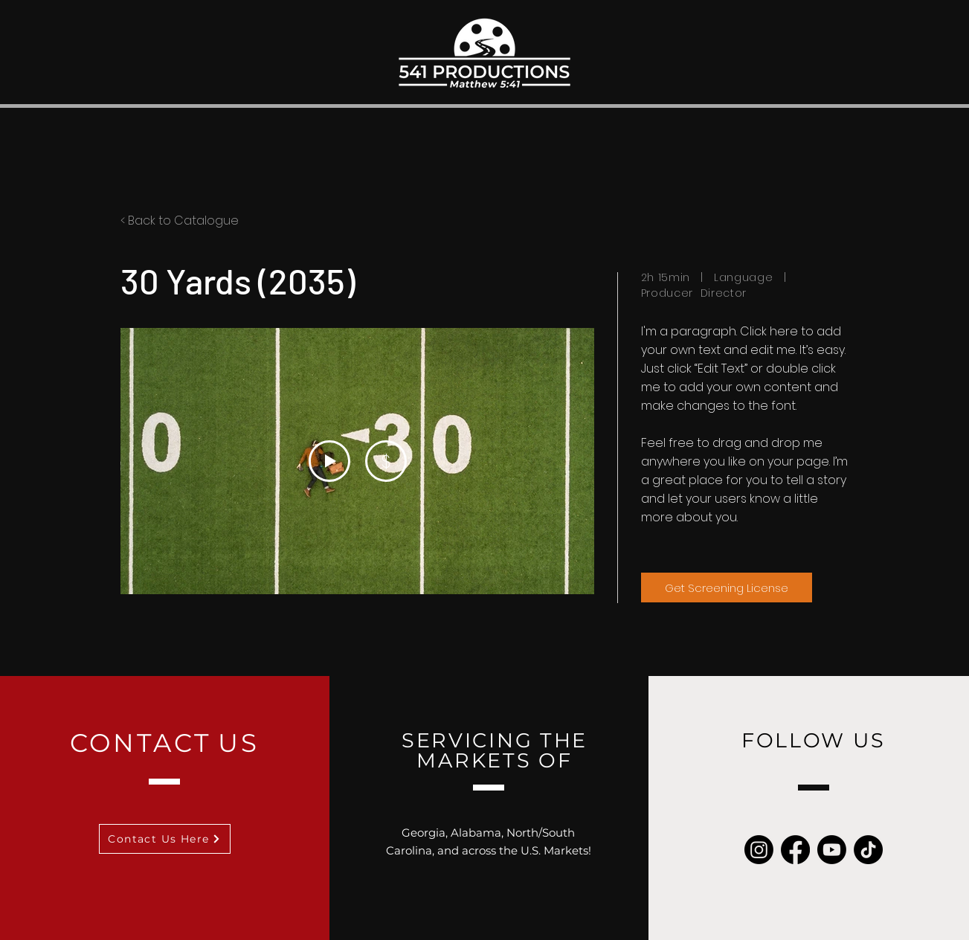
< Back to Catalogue (179, 220)
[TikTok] (868, 849)
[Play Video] (329, 461)
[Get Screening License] (726, 587)
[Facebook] (795, 849)
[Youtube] (831, 849)
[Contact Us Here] (165, 839)
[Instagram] (758, 849)
